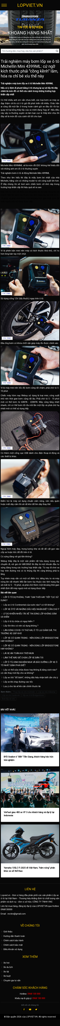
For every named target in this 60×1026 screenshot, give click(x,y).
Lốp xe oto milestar (47, 692)
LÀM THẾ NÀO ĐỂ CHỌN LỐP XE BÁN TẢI (22, 657)
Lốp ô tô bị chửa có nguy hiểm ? (17, 621)
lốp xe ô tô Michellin (31, 83)
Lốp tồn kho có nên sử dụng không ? (19, 625)
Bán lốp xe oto (8, 699)
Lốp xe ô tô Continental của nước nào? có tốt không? (28, 605)
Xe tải (5, 971)
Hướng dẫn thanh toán (13, 936)
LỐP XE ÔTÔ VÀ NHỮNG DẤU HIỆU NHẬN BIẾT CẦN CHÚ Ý (30, 609)
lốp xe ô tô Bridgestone (33, 695)
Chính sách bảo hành (12, 940)
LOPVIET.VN (30, 5)
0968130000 (6, 909)
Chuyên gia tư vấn (10, 980)
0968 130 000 (34, 994)
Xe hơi (5, 962)
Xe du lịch (7, 967)
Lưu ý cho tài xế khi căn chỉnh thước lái (20, 686)
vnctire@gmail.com (16, 913)
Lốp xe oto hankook (11, 695)
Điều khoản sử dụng (11, 949)
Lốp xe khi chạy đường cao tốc (17, 682)
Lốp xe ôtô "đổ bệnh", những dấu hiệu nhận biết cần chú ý (29, 677)
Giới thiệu (6, 931)
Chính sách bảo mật (12, 945)
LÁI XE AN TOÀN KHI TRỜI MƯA (17, 653)
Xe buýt (6, 976)
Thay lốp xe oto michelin (24, 692)
